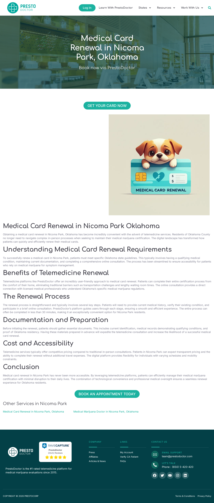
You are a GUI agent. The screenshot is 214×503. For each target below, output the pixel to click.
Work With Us (192, 8)
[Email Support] (154, 454)
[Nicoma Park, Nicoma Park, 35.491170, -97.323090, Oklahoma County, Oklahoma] (55, 138)
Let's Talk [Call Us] (168, 463)
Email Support (172, 452)
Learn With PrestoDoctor (116, 7)
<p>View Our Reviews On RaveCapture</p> (55, 451)
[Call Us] (154, 464)
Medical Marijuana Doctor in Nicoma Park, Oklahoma (105, 411)
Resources (166, 8)
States (144, 8)
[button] (209, 8)
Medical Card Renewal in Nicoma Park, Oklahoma (33, 411)
